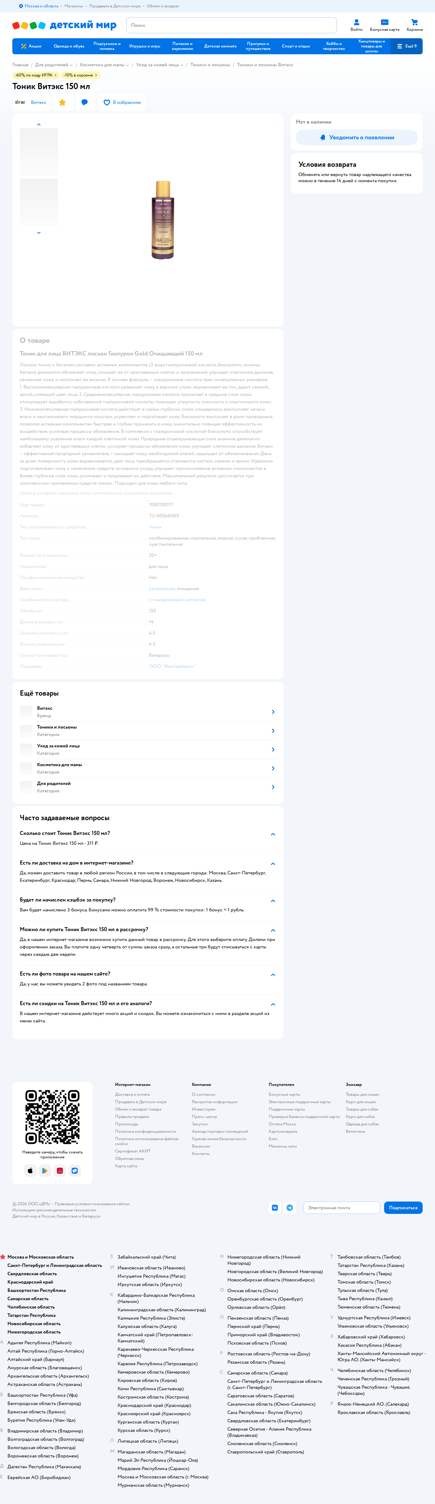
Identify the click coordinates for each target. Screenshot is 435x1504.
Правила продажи (132, 1116)
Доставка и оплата (132, 1094)
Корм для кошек (361, 1101)
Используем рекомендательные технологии (54, 1210)
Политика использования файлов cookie (146, 1141)
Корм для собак (360, 1116)
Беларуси (91, 1216)
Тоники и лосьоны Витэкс (265, 65)
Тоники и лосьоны (210, 65)
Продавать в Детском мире (141, 1101)
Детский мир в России (33, 1216)
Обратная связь (129, 1158)
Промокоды (126, 1124)
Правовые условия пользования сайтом (92, 1203)
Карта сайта (126, 1166)
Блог (273, 1138)
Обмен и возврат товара (138, 1109)
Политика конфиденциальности (145, 1131)
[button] (407, 46)
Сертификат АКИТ (133, 1151)
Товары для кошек (362, 1094)
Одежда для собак (362, 1124)
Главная (20, 65)
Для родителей (51, 65)
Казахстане (67, 1216)
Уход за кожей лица (157, 65)
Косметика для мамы (102, 65)
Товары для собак (362, 1109)
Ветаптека (355, 1131)
